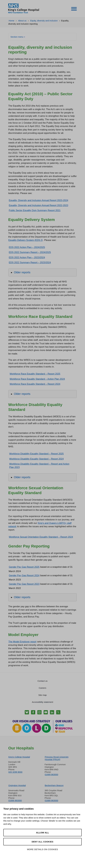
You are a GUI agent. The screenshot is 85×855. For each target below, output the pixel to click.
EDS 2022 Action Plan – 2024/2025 (27, 247)
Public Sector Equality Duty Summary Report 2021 (35, 210)
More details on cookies (42, 849)
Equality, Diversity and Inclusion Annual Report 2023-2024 (38, 200)
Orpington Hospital (17, 785)
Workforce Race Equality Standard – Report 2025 (35, 373)
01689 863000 (51, 774)
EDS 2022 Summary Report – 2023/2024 (30, 262)
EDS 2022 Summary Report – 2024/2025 (30, 252)
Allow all (42, 832)
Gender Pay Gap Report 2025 (24, 567)
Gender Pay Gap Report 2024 (24, 575)
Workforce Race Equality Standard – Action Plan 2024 (37, 379)
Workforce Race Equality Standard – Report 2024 (35, 384)
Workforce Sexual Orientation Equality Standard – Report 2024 (41, 537)
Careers (42, 688)
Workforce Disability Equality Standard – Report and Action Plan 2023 (39, 465)
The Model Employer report (22, 641)
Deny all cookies (42, 841)
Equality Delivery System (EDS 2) (25, 240)
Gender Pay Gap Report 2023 (24, 584)
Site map (42, 695)
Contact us (42, 681)
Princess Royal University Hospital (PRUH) (57, 758)
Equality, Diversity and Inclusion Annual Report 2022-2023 (38, 205)
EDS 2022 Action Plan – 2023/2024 (27, 257)
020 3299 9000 (15, 772)
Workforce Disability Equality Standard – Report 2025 (36, 453)
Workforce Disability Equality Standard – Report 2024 (36, 459)
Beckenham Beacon (54, 785)
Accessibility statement (42, 702)
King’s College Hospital (19, 757)
